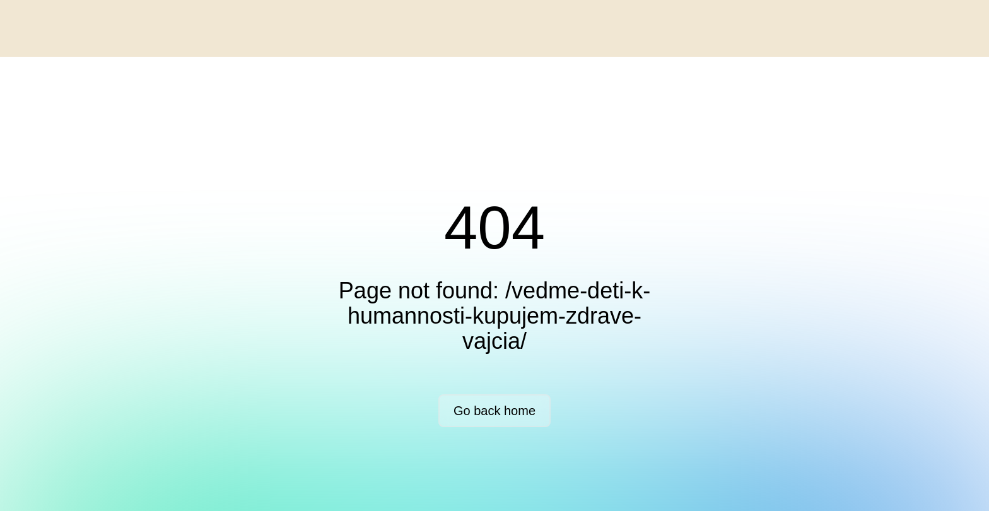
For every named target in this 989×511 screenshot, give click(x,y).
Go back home (494, 411)
